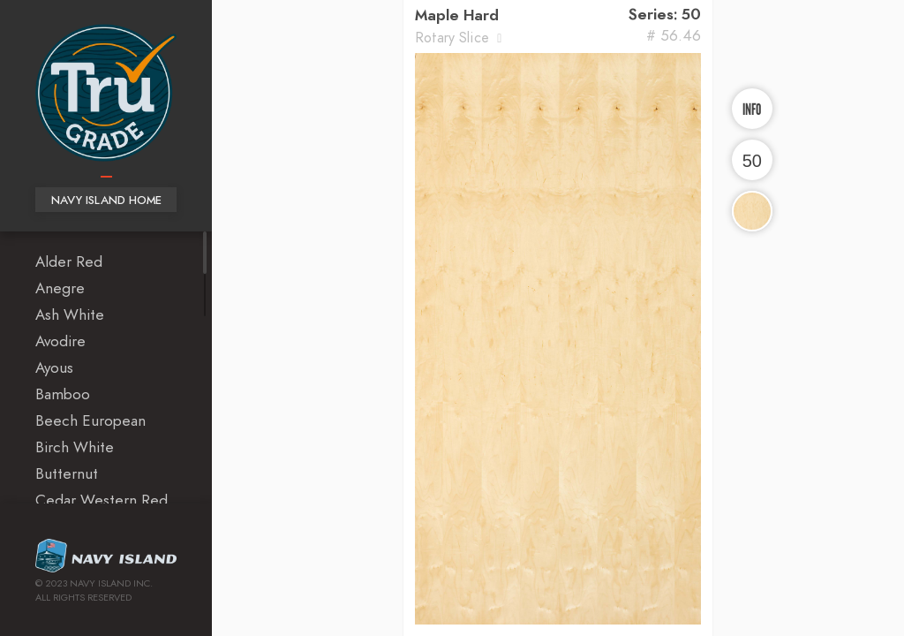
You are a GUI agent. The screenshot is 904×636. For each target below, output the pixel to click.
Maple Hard (457, 15)
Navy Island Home (106, 201)
